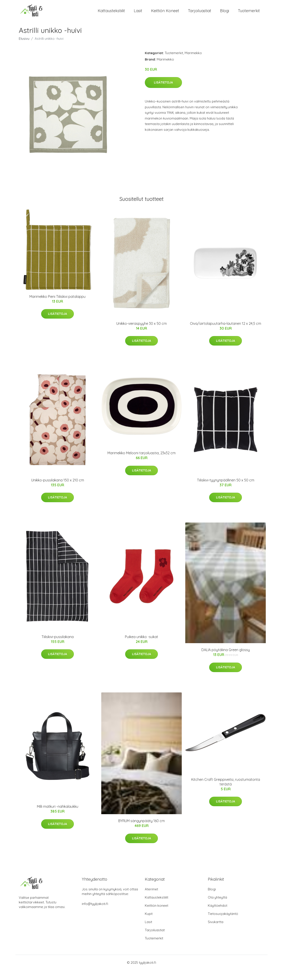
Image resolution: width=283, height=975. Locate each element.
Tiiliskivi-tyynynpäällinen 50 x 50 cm (225, 485)
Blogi (224, 13)
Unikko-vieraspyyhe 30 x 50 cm (141, 328)
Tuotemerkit (249, 13)
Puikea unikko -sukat (141, 641)
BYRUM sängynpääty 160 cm (141, 826)
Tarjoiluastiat (199, 13)
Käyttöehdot (217, 910)
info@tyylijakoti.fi (95, 909)
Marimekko (193, 58)
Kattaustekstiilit (111, 13)
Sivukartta (215, 927)
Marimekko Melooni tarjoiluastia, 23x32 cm (141, 458)
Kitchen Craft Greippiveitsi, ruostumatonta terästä (225, 786)
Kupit (149, 918)
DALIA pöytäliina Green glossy (225, 655)
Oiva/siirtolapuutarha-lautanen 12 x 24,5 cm (225, 328)
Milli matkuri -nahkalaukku (57, 811)
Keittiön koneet (165, 13)
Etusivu (24, 43)
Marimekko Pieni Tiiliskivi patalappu (57, 301)
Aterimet (151, 894)
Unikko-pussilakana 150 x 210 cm (57, 485)
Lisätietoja (163, 87)
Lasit (138, 13)
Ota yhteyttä (217, 902)
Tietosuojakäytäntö (223, 918)
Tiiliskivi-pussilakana (58, 641)
